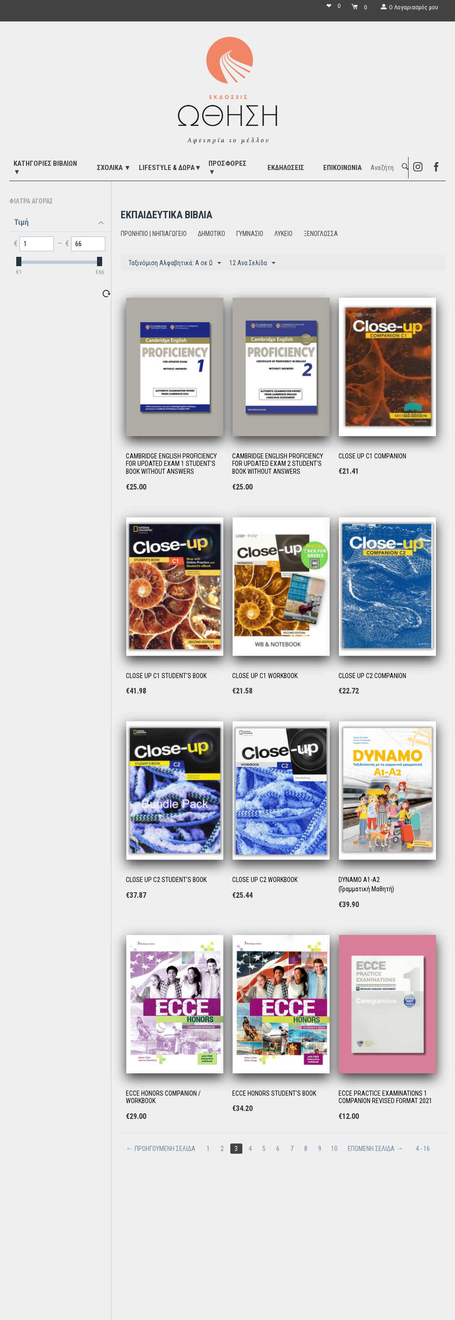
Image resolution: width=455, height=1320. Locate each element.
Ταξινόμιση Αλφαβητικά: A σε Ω (175, 263)
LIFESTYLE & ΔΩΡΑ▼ (170, 167)
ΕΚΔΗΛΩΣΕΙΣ (285, 167)
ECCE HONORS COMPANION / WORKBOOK (163, 1097)
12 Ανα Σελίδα (252, 263)
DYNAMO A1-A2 (359, 879)
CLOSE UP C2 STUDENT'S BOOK (166, 879)
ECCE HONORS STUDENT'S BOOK (274, 1093)
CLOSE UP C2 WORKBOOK (265, 879)
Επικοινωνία (342, 167)
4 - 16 (423, 1148)
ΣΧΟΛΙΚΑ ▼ (114, 167)
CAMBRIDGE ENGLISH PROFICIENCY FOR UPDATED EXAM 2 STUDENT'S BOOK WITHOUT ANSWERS (277, 464)
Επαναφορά (90, 293)
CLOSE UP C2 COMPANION (372, 676)
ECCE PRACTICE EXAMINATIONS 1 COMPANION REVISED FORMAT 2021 (385, 1097)
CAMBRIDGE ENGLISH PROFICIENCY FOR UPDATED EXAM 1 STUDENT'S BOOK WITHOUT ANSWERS (171, 464)
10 (334, 1148)
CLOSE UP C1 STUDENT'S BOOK (166, 676)
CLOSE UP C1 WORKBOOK (265, 676)
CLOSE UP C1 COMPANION (372, 456)
